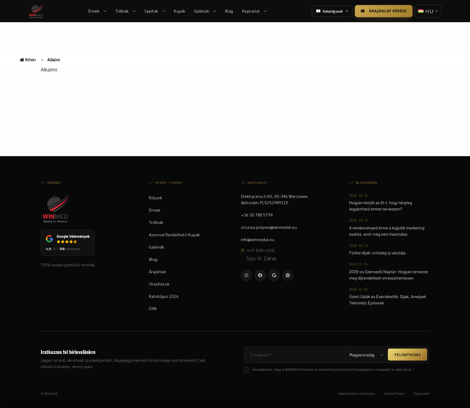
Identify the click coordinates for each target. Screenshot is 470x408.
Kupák (179, 11)
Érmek (97, 11)
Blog (229, 11)
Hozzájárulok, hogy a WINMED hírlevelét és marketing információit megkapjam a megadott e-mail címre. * (333, 369)
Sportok (154, 11)
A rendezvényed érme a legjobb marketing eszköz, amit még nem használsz (386, 231)
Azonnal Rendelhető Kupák (174, 234)
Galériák (205, 11)
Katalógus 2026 (164, 296)
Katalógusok (332, 11)
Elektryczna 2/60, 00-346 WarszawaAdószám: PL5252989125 (274, 199)
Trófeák (125, 11)
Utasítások (159, 283)
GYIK (153, 308)
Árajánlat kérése (383, 11)
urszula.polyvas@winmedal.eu (269, 227)
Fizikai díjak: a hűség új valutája (377, 252)
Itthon (28, 59)
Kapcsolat (254, 11)
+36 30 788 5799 (257, 214)
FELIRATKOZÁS (407, 354)
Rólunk (155, 197)
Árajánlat (157, 271)
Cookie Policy (394, 393)
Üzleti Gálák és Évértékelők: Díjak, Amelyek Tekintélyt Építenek (387, 299)
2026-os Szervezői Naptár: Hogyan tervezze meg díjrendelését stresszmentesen (388, 274)
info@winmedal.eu (257, 239)
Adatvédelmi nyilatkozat (356, 393)
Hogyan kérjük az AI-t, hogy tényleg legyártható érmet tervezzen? (380, 205)
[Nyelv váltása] (428, 11)
